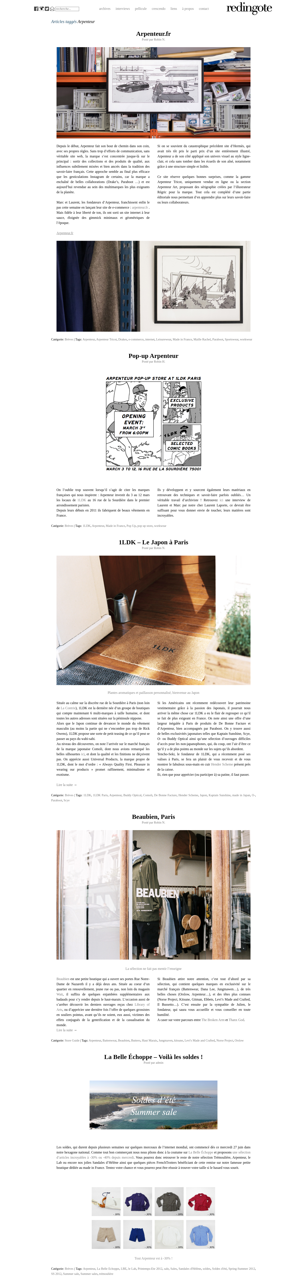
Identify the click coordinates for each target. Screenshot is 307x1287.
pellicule (141, 8)
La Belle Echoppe (108, 1268)
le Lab (132, 1268)
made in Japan (241, 795)
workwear (246, 339)
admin (159, 1062)
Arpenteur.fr (153, 33)
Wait (59, 994)
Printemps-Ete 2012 (150, 1268)
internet (150, 339)
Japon (203, 795)
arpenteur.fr (140, 207)
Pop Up (131, 525)
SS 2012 (56, 1273)
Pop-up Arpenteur (153, 355)
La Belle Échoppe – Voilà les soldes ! (153, 1056)
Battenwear (109, 1040)
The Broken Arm (212, 1020)
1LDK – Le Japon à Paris (153, 542)
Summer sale (71, 1273)
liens (174, 8)
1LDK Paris (100, 795)
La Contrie (68, 708)
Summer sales (89, 1273)
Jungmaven (166, 1040)
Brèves (69, 339)
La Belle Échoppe (200, 1152)
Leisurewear (163, 339)
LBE (124, 1268)
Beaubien (62, 979)
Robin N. (159, 39)
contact (204, 8)
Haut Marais (149, 1040)
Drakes (122, 339)
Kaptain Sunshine (220, 795)
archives (104, 8)
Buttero (135, 1040)
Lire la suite (66, 785)
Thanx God (236, 1020)
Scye (67, 800)
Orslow (239, 1040)
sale (166, 1268)
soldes (206, 1268)
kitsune (178, 1040)
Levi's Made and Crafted (200, 1040)
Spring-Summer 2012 (242, 1268)
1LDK (81, 500)
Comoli (147, 795)
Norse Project (224, 1040)
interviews (123, 8)
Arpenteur (89, 339)
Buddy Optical (132, 795)
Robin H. (159, 361)
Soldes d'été (219, 1268)
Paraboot (217, 339)
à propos (188, 8)
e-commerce (136, 339)
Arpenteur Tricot (106, 339)
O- (253, 795)
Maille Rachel (202, 339)
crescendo (158, 8)
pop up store (144, 525)
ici (221, 500)
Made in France (182, 339)
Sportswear (231, 339)
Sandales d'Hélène (189, 1268)
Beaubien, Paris (153, 816)
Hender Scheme (222, 764)
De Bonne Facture (165, 795)
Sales (173, 1268)
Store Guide (72, 1040)
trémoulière (106, 1273)
